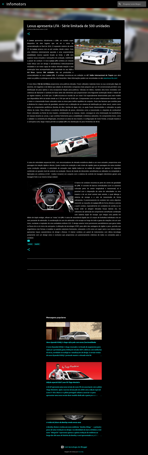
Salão (37, 244)
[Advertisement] (74, 293)
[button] (28, 33)
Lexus (30, 244)
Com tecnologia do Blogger (74, 447)
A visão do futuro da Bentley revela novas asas (63, 422)
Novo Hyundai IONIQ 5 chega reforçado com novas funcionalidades (71, 342)
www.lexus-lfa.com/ (110, 78)
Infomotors (16, 4)
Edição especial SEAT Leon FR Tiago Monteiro (63, 382)
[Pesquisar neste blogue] (134, 4)
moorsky (80, 451)
